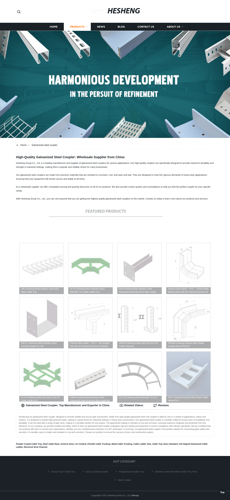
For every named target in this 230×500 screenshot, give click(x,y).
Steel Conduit (125, 480)
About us (173, 26)
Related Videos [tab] (131, 405)
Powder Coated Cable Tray (29, 444)
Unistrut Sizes (67, 444)
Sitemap (135, 495)
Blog (121, 26)
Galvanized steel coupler (44, 145)
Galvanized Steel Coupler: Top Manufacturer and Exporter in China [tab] (65, 405)
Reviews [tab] (161, 405)
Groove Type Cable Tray (64, 471)
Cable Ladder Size (142, 444)
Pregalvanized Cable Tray (132, 471)
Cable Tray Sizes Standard (165, 444)
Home (54, 26)
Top (222, 492)
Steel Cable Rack (51, 444)
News (101, 26)
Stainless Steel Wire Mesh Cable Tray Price (177, 471)
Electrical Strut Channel (35, 447)
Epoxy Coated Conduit (98, 471)
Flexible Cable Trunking (98, 444)
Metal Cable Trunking (122, 444)
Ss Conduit (80, 444)
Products (77, 26)
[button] (19, 12)
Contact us (145, 26)
